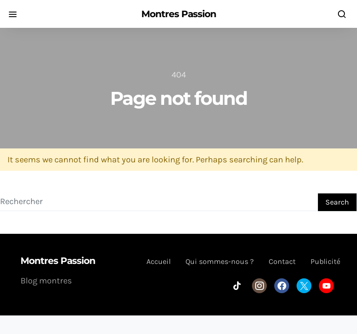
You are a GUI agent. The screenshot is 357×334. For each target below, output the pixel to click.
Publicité (325, 261)
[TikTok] (237, 285)
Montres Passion (178, 14)
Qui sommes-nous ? (219, 261)
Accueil (158, 261)
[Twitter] (304, 285)
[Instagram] (259, 285)
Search (337, 202)
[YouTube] (326, 285)
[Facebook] (281, 285)
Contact (282, 261)
